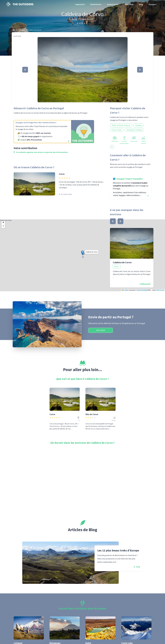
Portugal (21, 30)
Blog (141, 4)
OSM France (160, 290)
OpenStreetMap (142, 290)
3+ (112, 147)
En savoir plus (65, 194)
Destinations (95, 4)
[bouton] (113, 221)
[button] (82, 70)
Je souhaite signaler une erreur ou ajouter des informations (41, 152)
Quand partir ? (113, 4)
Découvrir (146, 284)
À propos (152, 4)
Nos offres (129, 4)
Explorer (100, 330)
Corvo (61, 174)
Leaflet (125, 290)
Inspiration (80, 4)
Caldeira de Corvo (34, 30)
